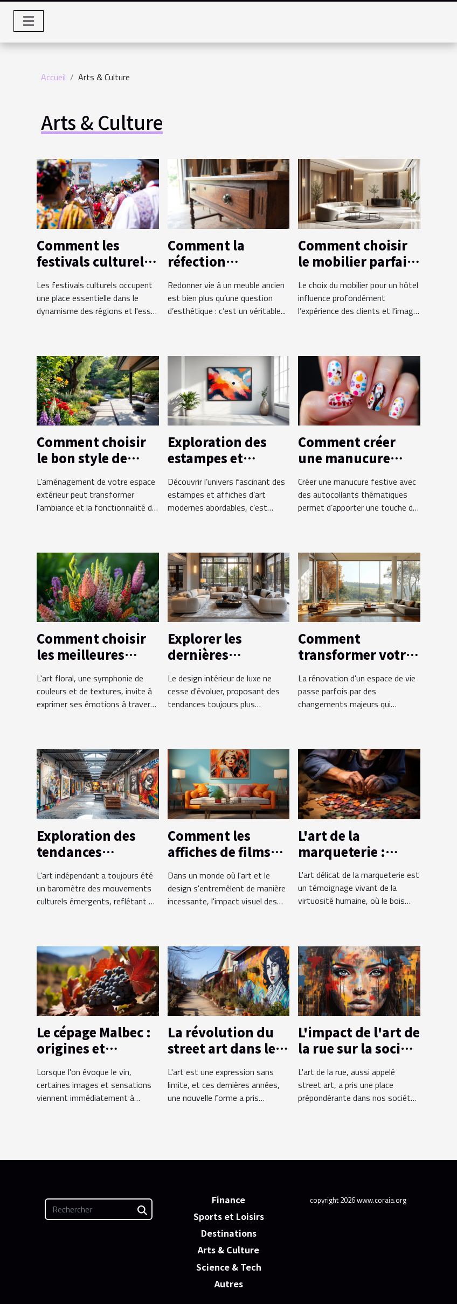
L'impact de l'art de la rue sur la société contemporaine (359, 1048)
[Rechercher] (99, 1209)
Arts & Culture (228, 1249)
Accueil (53, 77)
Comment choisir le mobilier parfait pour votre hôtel (355, 261)
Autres (228, 1283)
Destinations (229, 1232)
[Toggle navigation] (28, 21)
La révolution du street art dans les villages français (225, 1048)
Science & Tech (228, 1266)
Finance (228, 1199)
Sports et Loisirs (228, 1216)
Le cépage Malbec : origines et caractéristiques (94, 1048)
